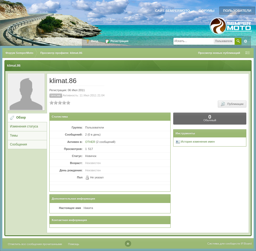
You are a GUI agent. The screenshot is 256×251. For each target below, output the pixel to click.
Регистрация (117, 41)
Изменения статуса (24, 126)
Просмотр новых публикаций (219, 52)
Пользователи (237, 11)
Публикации (232, 104)
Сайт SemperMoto (172, 11)
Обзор (21, 117)
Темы (14, 135)
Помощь (73, 244)
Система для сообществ (223, 243)
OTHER (90, 141)
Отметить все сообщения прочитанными (35, 244)
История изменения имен (195, 141)
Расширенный (245, 41)
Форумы (206, 11)
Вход (92, 41)
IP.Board (246, 243)
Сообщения (18, 144)
